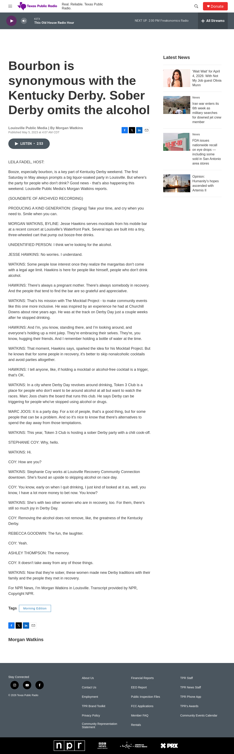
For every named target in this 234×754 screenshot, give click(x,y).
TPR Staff (186, 678)
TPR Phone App (190, 696)
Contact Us (89, 687)
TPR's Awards (189, 706)
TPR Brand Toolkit (93, 706)
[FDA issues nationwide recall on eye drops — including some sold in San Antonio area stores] (176, 142)
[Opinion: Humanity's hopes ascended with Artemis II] (176, 183)
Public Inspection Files (145, 696)
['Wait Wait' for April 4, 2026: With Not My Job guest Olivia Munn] (176, 78)
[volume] (23, 21)
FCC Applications (142, 706)
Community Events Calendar (198, 715)
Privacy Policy (91, 715)
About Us (88, 678)
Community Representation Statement (99, 725)
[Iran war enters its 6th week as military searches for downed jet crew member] (176, 105)
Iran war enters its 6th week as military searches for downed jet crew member (206, 113)
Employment (90, 696)
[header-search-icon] (196, 6)
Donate (217, 6)
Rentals (136, 725)
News (196, 97)
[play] (11, 21)
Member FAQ (139, 715)
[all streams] (213, 20)
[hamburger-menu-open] (10, 6)
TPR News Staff (190, 687)
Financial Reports (142, 678)
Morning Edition (35, 608)
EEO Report (139, 687)
